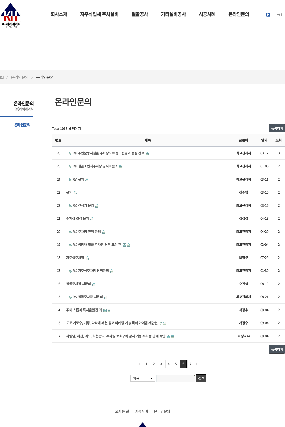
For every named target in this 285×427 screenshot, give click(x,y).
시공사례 (207, 14)
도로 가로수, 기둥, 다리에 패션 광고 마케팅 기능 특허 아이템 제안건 (112, 322)
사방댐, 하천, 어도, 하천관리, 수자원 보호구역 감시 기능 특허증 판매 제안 (116, 336)
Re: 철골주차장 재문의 (88, 296)
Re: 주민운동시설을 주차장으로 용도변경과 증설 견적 (109, 153)
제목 (136, 378)
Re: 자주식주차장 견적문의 (91, 270)
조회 (278, 140)
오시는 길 (122, 411)
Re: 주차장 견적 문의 (87, 231)
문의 (69, 192)
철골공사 (139, 14)
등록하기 (277, 128)
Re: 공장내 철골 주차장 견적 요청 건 (97, 244)
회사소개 (59, 14)
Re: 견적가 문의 (84, 205)
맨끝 (197, 364)
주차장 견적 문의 (78, 218)
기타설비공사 (173, 14)
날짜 (264, 140)
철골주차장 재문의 (79, 283)
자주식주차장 (75, 257)
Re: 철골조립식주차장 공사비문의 (96, 166)
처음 (140, 364)
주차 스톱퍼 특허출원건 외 (84, 309)
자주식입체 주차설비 (99, 14)
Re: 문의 (79, 179)
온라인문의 (238, 14)
